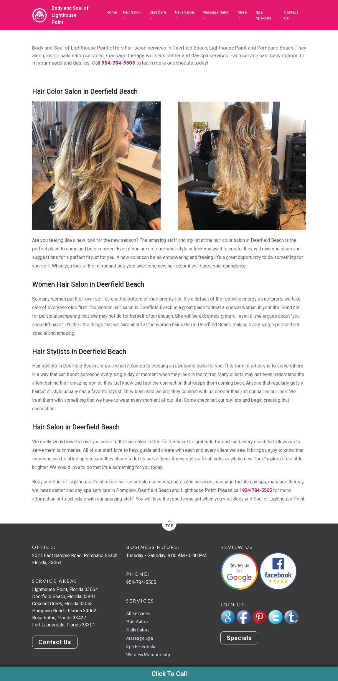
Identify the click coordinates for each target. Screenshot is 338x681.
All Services (138, 613)
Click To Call (169, 673)
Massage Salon (215, 15)
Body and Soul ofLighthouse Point (70, 15)
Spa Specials (263, 15)
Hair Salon (132, 15)
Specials (239, 638)
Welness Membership (148, 654)
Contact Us (291, 15)
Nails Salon (184, 15)
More (242, 15)
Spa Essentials (140, 646)
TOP (169, 523)
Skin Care (157, 15)
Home (111, 12)
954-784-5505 (118, 63)
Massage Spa (139, 638)
